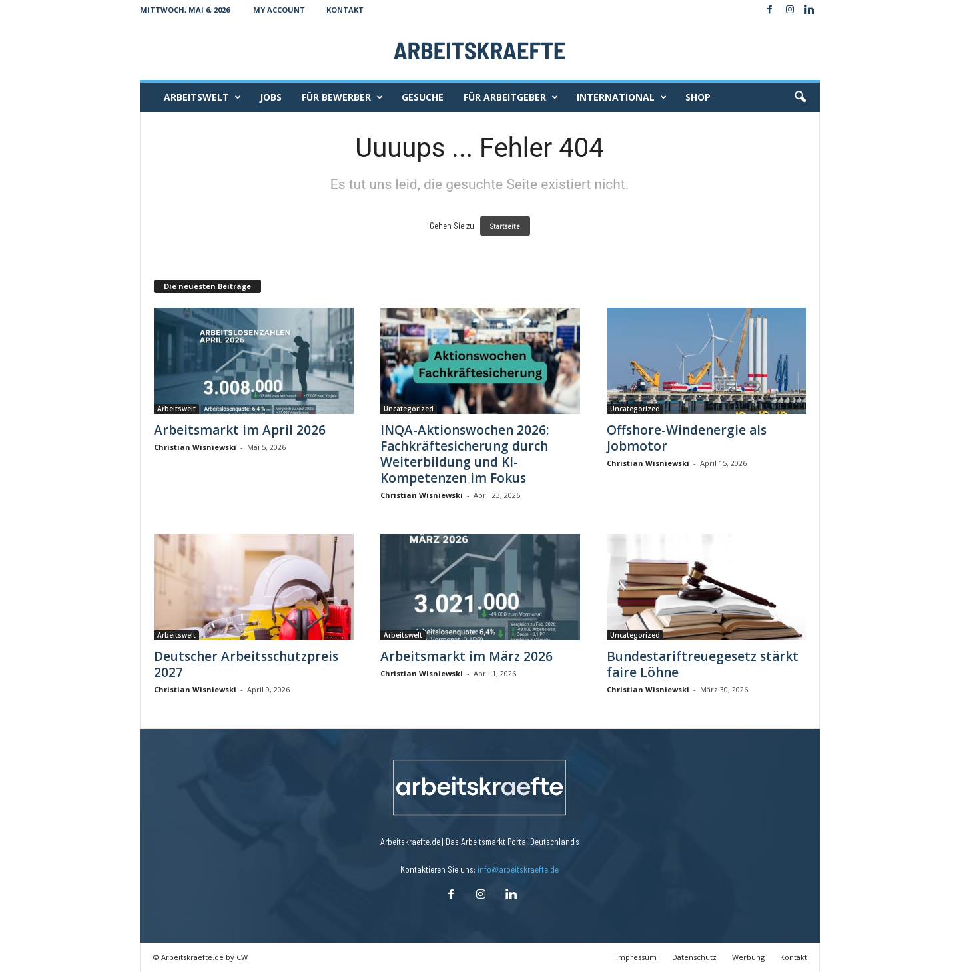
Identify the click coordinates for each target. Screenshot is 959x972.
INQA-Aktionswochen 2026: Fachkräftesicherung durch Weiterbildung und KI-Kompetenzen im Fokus (464, 454)
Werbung (748, 957)
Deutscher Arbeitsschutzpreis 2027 (246, 664)
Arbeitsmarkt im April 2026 (240, 430)
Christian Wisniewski (195, 447)
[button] (799, 97)
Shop (698, 97)
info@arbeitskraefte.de (518, 869)
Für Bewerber (342, 97)
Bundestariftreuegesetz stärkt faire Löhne (703, 664)
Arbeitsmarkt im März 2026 (466, 656)
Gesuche (423, 97)
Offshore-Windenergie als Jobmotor (687, 438)
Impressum (636, 957)
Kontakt (345, 10)
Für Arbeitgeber (511, 97)
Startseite (505, 226)
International (622, 97)
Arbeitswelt (202, 97)
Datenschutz (694, 957)
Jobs (271, 97)
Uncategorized (409, 408)
